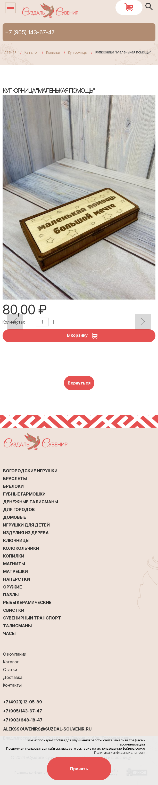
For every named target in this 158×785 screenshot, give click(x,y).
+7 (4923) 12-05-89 (22, 701)
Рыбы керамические (27, 602)
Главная (9, 52)
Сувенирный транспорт (32, 618)
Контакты (12, 685)
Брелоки (13, 486)
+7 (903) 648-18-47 (23, 720)
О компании (14, 654)
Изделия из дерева (26, 532)
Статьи (10, 669)
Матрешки (15, 571)
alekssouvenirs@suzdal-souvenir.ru (47, 729)
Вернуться (79, 383)
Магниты (14, 563)
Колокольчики (21, 548)
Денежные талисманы (30, 501)
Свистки (13, 610)
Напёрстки (16, 579)
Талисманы (17, 625)
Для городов (19, 509)
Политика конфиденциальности (120, 752)
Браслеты (15, 478)
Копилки (13, 556)
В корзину (84, 335)
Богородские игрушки (30, 470)
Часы (9, 633)
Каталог (11, 661)
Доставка (12, 677)
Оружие (12, 587)
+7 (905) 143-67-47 (30, 32)
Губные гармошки (24, 494)
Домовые (14, 517)
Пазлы (11, 594)
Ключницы (16, 540)
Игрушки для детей (26, 525)
